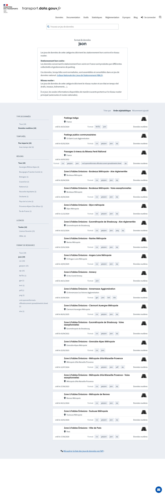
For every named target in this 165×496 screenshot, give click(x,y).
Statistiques (97, 17)
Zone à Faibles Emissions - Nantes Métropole (85, 239)
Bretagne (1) (23, 177)
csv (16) (22, 261)
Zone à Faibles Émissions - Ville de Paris (82, 428)
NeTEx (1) (22, 275)
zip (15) (22, 271)
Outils (86, 17)
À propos (126, 17)
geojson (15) (23, 266)
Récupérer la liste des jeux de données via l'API (84, 451)
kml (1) (21, 285)
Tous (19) (22, 124)
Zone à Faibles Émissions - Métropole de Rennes (87, 394)
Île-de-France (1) (25, 211)
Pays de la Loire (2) (26, 201)
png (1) (21, 295)
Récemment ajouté (140, 110)
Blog (136, 17)
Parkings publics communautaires (80, 135)
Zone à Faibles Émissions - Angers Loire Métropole (88, 255)
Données (59, 17)
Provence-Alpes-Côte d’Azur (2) (31, 206)
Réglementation (112, 17)
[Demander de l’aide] (158, 489)
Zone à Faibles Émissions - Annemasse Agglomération (89, 289)
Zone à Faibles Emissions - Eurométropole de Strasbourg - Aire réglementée (100, 222)
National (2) (23, 186)
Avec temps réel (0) (26, 147)
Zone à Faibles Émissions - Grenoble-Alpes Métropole (89, 342)
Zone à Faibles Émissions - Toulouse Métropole (86, 411)
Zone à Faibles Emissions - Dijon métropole (84, 205)
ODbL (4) (22, 236)
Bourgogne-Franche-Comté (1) (30, 172)
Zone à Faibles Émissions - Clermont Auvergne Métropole (91, 306)
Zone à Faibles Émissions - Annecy (80, 272)
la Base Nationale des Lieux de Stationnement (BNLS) (80, 75)
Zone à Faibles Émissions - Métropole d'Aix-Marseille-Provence (93, 358)
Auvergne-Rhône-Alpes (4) (29, 167)
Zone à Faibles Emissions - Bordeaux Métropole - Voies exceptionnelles (97, 188)
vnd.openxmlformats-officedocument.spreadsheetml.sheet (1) (33, 303)
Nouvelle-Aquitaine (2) (27, 191)
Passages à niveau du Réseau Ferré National (85, 152)
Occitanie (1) (23, 196)
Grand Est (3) (24, 182)
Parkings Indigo (71, 118)
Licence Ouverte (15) (27, 231)
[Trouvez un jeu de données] (82, 27)
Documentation (73, 17)
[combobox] (82, 27)
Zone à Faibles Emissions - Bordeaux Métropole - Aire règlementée (95, 172)
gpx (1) (21, 280)
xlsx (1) (21, 311)
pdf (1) (21, 290)
